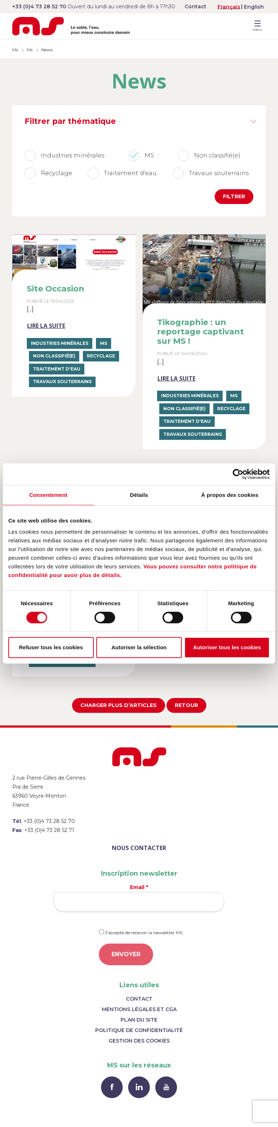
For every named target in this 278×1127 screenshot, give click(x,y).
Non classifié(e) (54, 356)
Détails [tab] (139, 495)
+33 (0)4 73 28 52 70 (39, 6)
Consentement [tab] (48, 495)
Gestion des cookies (139, 1040)
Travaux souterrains (62, 381)
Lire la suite (46, 326)
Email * (139, 898)
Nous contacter (139, 848)
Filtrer (234, 196)
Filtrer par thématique (70, 121)
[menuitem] (229, 6)
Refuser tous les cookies (51, 647)
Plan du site (139, 1020)
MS (103, 343)
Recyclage (101, 356)
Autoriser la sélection (139, 647)
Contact (195, 6)
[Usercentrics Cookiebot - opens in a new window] (238, 474)
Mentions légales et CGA (139, 1009)
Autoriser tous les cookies (227, 647)
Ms (15, 49)
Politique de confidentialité (139, 1030)
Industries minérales (59, 343)
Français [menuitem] (229, 7)
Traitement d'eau (56, 369)
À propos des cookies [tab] (229, 495)
